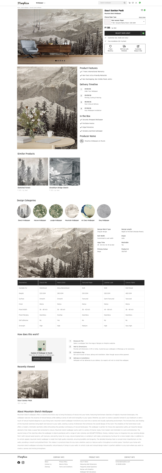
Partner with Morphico (86, 469)
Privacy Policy (63, 462)
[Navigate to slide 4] (62, 61)
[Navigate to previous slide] (20, 36)
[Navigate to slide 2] (58, 61)
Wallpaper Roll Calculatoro (88, 472)
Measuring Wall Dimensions (88, 464)
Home (18, 7)
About (46, 462)
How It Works (84, 462)
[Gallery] (60, 36)
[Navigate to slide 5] (64, 61)
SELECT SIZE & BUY (122, 33)
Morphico (23, 3)
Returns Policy (63, 464)
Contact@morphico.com (123, 462)
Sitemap (47, 467)
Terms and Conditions (65, 467)
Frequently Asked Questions (88, 467)
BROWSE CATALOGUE (41, 359)
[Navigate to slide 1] (56, 61)
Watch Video (142, 17)
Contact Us (48, 464)
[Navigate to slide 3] (60, 61)
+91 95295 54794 (121, 464)
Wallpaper (39, 3)
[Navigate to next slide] (100, 36)
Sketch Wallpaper (25, 7)
